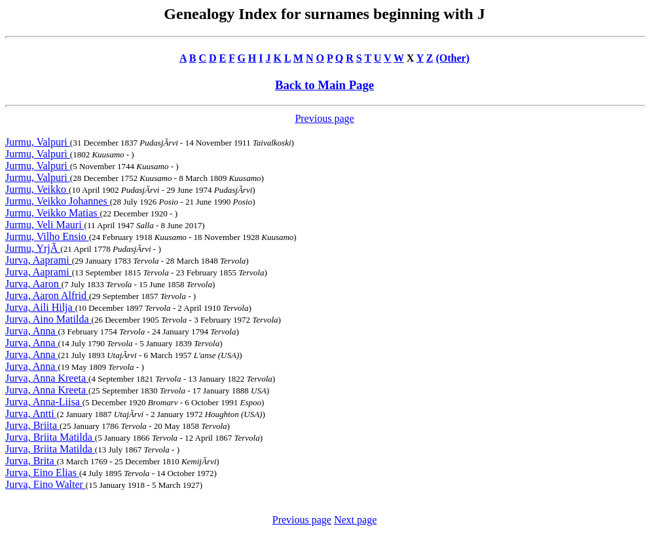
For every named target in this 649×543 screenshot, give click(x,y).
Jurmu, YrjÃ (32, 248)
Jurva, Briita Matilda (50, 437)
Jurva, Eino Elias (42, 472)
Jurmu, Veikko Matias (52, 212)
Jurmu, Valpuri (37, 142)
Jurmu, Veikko (37, 189)
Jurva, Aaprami (38, 260)
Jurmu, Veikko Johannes (57, 201)
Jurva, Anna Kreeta (46, 378)
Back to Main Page (324, 85)
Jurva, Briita (32, 425)
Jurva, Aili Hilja (40, 307)
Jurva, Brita (31, 460)
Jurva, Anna (31, 330)
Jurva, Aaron (33, 283)
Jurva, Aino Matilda (48, 319)
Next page (355, 519)
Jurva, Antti (31, 413)
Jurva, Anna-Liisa (44, 401)
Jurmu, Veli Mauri (44, 224)
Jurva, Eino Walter (45, 484)
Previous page (324, 118)
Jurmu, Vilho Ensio (47, 236)
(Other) (453, 58)
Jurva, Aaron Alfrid (47, 295)
